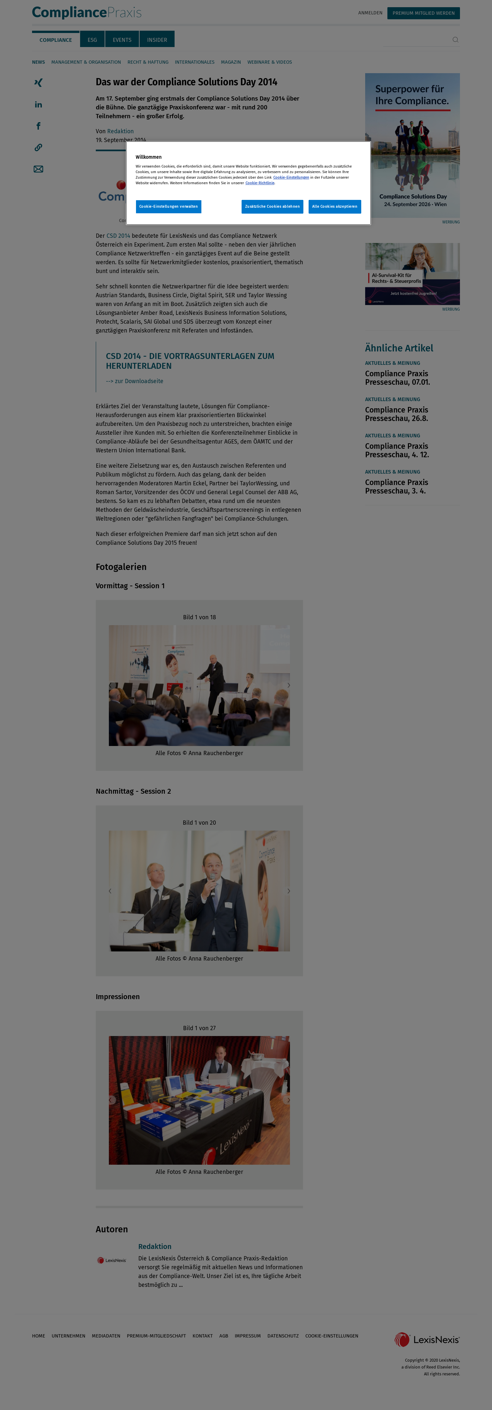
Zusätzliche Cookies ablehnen (272, 206)
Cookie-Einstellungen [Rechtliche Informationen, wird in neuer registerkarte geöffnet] (291, 177)
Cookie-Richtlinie (260, 183)
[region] (248, 183)
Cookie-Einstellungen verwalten (168, 206)
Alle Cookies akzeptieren (335, 206)
